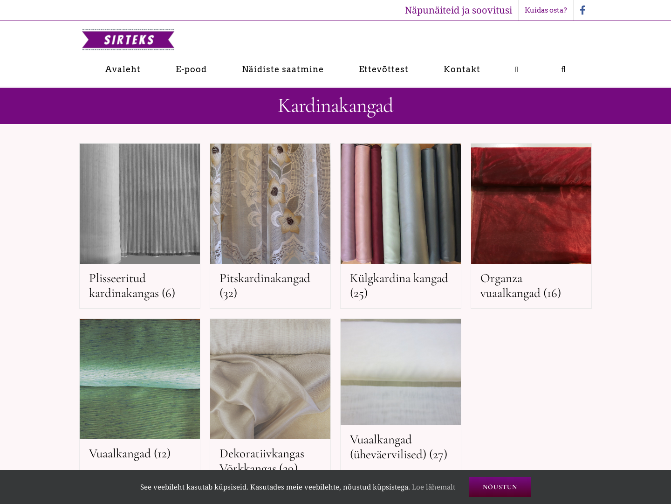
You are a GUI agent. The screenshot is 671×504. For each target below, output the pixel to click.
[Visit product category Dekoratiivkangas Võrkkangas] (270, 401)
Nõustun (500, 487)
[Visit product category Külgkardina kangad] (401, 226)
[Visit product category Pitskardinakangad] (270, 226)
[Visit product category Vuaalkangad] (140, 393)
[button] (563, 69)
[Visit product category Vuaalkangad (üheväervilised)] (401, 394)
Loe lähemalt (433, 486)
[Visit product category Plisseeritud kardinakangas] (140, 226)
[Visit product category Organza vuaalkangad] (531, 226)
